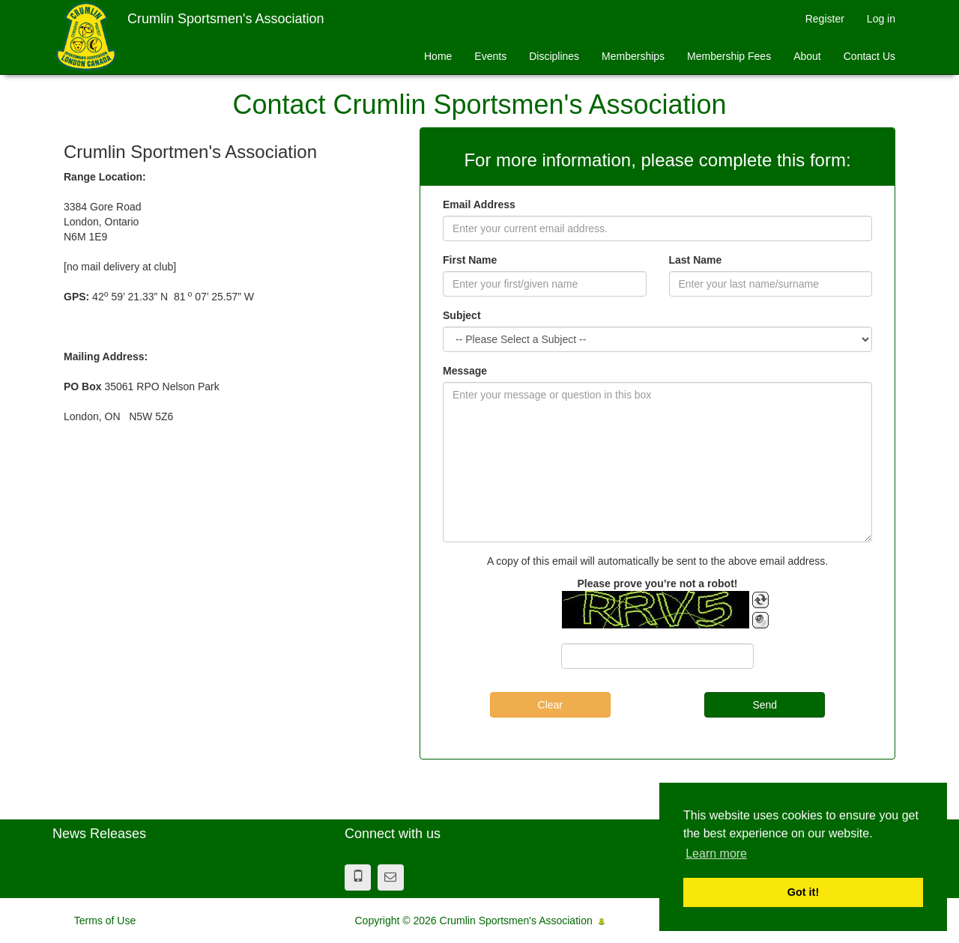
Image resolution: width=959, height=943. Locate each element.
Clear (550, 705)
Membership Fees (729, 56)
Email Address (479, 204)
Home (438, 56)
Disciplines (554, 56)
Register (824, 19)
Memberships (633, 56)
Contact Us (869, 56)
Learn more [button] (716, 853)
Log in (881, 19)
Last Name (695, 260)
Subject (462, 315)
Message (465, 371)
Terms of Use (105, 921)
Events (490, 56)
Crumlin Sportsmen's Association (225, 18)
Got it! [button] (803, 892)
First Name (470, 260)
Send (764, 705)
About (807, 56)
